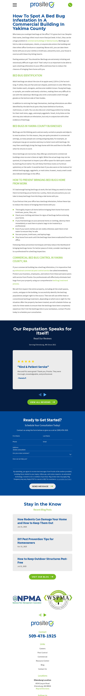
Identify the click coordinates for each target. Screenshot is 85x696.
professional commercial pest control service (32, 270)
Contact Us (42, 669)
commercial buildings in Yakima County (42, 41)
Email (44, 442)
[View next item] (45, 394)
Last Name (46, 436)
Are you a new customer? (21, 453)
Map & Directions (42, 688)
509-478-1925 (42, 636)
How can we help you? (20, 459)
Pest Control (42, 652)
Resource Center (42, 661)
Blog (42, 665)
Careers (42, 648)
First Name (16, 436)
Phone (15, 442)
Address (15, 447)
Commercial (42, 657)
